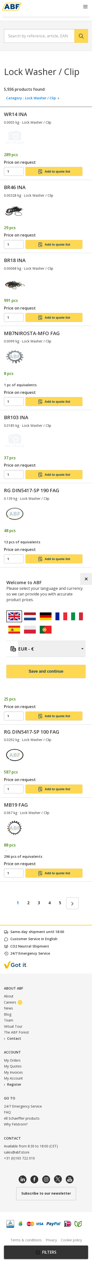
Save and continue (46, 671)
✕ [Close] (86, 579)
